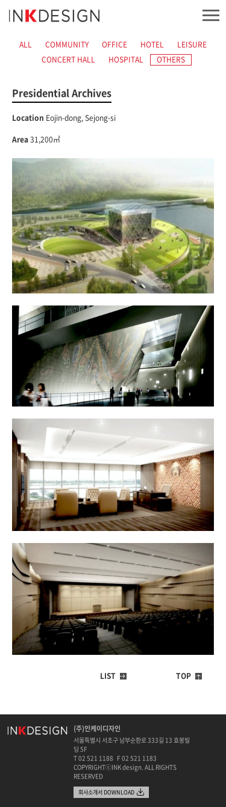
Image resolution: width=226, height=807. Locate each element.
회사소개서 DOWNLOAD (106, 792)
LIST (108, 675)
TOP (183, 675)
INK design (54, 16)
